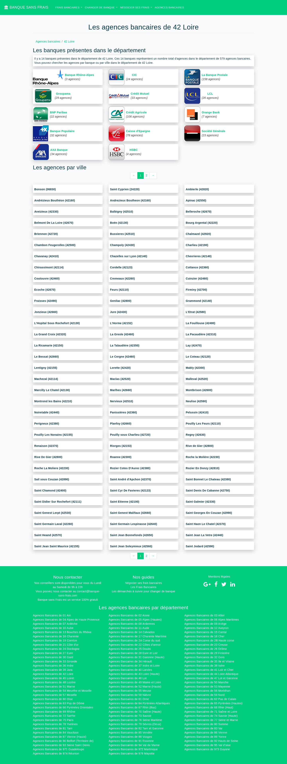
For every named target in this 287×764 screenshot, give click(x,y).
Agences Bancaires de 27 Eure (53, 653)
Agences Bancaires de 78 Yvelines (55, 724)
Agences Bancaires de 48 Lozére (54, 682)
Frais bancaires (67, 7)
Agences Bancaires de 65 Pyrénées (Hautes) (213, 703)
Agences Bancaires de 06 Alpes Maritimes (211, 619)
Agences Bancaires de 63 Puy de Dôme (58, 703)
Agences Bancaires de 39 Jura (53, 669)
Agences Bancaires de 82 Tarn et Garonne (136, 728)
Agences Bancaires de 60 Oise (53, 699)
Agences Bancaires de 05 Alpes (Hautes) (135, 619)
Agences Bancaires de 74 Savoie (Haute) (211, 715)
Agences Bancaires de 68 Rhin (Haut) (208, 707)
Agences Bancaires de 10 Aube (53, 628)
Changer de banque (100, 7)
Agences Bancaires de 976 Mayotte (131, 753)
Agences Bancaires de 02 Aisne (129, 615)
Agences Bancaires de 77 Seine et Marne (211, 720)
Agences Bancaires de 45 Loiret (53, 678)
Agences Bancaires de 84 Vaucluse (56, 732)
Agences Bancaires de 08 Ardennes (132, 623)
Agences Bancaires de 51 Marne (54, 686)
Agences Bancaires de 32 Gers (204, 657)
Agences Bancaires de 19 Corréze (55, 640)
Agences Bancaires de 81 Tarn (52, 728)
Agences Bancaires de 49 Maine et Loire (135, 682)
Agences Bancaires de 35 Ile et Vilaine (209, 661)
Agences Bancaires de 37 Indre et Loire (134, 665)
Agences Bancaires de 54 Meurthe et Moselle (62, 690)
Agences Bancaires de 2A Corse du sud (134, 640)
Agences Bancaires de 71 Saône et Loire (210, 711)
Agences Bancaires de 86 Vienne (205, 732)
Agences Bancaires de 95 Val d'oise (207, 745)
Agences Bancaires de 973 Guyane (207, 749)
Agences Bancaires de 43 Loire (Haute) (134, 674)
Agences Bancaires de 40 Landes (130, 669)
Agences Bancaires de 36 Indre (53, 665)
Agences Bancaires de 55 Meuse (130, 690)
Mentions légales (219, 576)
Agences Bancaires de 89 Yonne (205, 736)
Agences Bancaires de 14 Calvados (132, 632)
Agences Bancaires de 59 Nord (204, 694)
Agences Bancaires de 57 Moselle (55, 694)
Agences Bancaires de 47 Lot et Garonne (211, 678)
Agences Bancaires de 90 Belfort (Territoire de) (63, 740)
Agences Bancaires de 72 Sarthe (54, 715)
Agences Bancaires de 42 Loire (53, 674)
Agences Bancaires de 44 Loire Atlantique (211, 674)
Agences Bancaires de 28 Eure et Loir (133, 653)
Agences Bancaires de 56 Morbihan (207, 690)
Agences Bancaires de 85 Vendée (130, 732)
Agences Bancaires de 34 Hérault (130, 661)
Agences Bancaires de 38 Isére (204, 665)
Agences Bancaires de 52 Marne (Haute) (135, 686)
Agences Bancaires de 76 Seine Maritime (135, 720)
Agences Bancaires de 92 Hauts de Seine (211, 740)
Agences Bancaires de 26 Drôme (205, 648)
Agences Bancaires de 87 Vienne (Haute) (59, 736)
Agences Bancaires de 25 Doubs (130, 648)
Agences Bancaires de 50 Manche (206, 682)
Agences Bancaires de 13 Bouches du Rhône (62, 632)
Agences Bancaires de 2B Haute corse (209, 640)
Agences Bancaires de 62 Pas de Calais (210, 699)
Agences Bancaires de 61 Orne (129, 699)
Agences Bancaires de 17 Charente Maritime (137, 636)
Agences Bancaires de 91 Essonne (131, 740)
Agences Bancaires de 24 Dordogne (56, 648)
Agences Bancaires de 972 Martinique (133, 749)
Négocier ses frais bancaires (143, 583)
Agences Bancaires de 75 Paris (53, 720)
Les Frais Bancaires (143, 587)
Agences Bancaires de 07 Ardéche (55, 623)
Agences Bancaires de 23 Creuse (206, 644)
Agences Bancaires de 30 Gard (53, 657)
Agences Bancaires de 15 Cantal (205, 632)
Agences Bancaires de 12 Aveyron (206, 628)
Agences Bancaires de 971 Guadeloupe (58, 749)
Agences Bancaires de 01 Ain (52, 615)
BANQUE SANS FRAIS (26, 7)
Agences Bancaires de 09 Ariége (205, 623)
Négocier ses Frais (135, 7)
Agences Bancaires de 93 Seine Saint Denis (61, 745)
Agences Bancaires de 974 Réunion (56, 753)
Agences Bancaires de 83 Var (203, 728)
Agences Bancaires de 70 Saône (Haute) (135, 711)
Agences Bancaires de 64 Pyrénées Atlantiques (139, 703)
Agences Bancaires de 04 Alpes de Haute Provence (66, 619)
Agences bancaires (169, 7)
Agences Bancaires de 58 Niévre (130, 694)
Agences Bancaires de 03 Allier (204, 615)
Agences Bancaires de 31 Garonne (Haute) (136, 657)
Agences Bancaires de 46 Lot (127, 678)
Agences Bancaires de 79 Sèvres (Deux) (135, 724)
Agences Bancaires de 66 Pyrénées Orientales (63, 707)
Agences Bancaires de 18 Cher (204, 636)
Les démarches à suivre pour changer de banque (143, 591)
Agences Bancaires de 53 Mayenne (207, 686)
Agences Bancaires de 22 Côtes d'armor (135, 644)
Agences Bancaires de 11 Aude (129, 628)
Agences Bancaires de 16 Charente (56, 636)
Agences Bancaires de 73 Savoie (130, 715)
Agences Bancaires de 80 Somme (206, 724)
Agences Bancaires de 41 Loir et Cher (209, 669)
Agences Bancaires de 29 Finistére (206, 653)
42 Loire (69, 41)
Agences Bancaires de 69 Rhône (54, 711)
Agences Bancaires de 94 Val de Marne (134, 745)
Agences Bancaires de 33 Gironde (55, 661)
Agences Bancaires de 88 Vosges (130, 736)
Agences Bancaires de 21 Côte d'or (56, 644)
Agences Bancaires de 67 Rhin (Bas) (132, 707)
